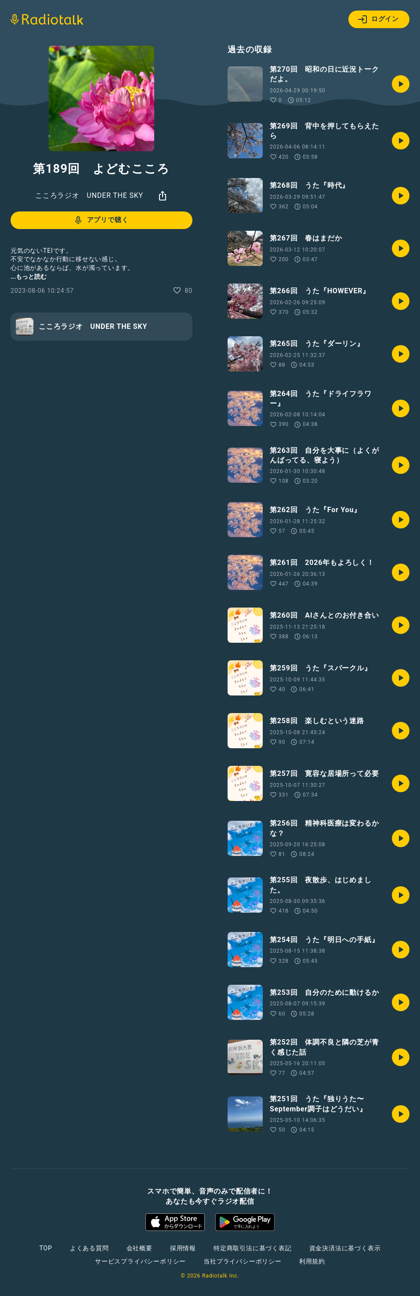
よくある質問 (89, 1248)
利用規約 (312, 1261)
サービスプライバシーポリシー (140, 1261)
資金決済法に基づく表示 (345, 1248)
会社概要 (139, 1248)
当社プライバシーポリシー (242, 1261)
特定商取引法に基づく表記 (253, 1248)
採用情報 (183, 1248)
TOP (46, 1248)
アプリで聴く (101, 220)
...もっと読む (29, 276)
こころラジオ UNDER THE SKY (89, 195)
